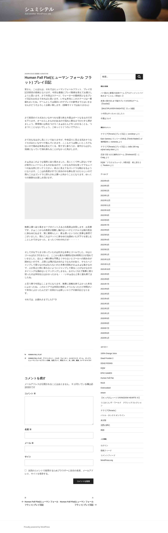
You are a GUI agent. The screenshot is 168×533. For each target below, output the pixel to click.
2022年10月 (106, 210)
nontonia (114, 142)
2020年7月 (105, 328)
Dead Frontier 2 (107, 358)
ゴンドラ (88, 358)
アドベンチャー (48, 358)
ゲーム (81, 358)
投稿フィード (106, 450)
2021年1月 (105, 313)
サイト (28, 457)
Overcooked (106, 388)
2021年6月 (105, 289)
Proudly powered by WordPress (37, 527)
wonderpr (132, 134)
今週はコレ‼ (106, 118)
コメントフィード (108, 455)
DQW (103, 368)
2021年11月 (106, 264)
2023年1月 (105, 195)
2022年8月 (105, 220)
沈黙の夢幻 (105, 425)
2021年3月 (105, 304)
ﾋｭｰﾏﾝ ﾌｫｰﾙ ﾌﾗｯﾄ (85, 360)
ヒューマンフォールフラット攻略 (39, 360)
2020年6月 (105, 333)
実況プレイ (63, 360)
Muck (103, 383)
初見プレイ (55, 360)
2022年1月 (105, 254)
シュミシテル (39, 9)
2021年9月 (105, 274)
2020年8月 (105, 323)
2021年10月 (106, 269)
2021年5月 (105, 294)
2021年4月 (105, 299)
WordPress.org (107, 460)
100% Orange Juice (109, 353)
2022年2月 (105, 249)
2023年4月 (105, 181)
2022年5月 (105, 235)
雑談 (102, 430)
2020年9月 (105, 318)
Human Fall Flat (35, 354)
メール (29, 443)
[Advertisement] (84, 41)
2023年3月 (105, 186)
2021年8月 (105, 279)
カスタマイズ (73, 358)
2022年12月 (106, 200)
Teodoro (106, 165)
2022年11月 (106, 205)
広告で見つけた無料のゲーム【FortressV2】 (119, 154)
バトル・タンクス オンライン (113, 415)
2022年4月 (105, 240)
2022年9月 (105, 215)
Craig (103, 157)
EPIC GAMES (106, 373)
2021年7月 (105, 284)
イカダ (57, 358)
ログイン (104, 445)
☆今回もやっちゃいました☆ (113, 113)
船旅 (77, 360)
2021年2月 (105, 308)
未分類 (103, 420)
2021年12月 (106, 259)
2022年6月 (105, 230)
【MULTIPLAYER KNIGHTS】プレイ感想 (118, 108)
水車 (73, 360)
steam (103, 393)
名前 (28, 429)
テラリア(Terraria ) (108, 410)
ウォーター (64, 358)
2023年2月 (105, 191)
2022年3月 (105, 245)
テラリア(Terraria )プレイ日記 (113, 134)
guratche (44, 73)
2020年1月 (105, 338)
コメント (30, 393)
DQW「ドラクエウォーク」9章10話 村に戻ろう (121, 162)
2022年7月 (105, 225)
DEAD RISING (107, 363)
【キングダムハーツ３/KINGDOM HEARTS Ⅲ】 (120, 398)
